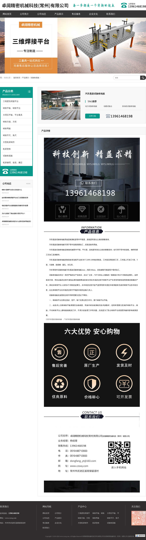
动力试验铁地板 (91, 106)
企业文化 (93, 14)
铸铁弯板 (7, 128)
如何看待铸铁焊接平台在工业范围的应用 (15, 198)
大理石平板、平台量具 (12, 115)
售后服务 (76, 14)
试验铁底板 (35, 78)
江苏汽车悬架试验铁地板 (54, 319)
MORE (28, 183)
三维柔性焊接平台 (10, 101)
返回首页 (16, 78)
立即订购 (92, 116)
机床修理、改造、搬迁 (12, 162)
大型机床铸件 (9, 142)
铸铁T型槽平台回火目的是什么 (12, 190)
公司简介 (24, 14)
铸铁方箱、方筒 (10, 122)
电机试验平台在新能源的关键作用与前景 (15, 205)
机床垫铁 (7, 149)
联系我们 (110, 14)
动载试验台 (108, 106)
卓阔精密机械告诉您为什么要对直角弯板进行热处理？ (16, 222)
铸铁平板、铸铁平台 (11, 108)
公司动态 (41, 14)
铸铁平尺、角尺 (10, 135)
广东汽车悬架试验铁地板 (72, 319)
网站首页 (7, 14)
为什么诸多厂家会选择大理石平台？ (13, 213)
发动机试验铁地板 (129, 106)
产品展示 (59, 14)
